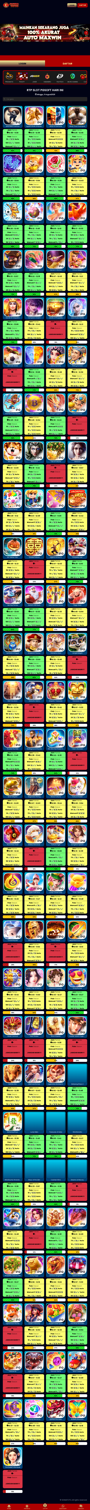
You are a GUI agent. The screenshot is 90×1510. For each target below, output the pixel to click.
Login (72, 5)
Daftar (82, 5)
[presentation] (83, 77)
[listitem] (9, 77)
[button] (4, 33)
